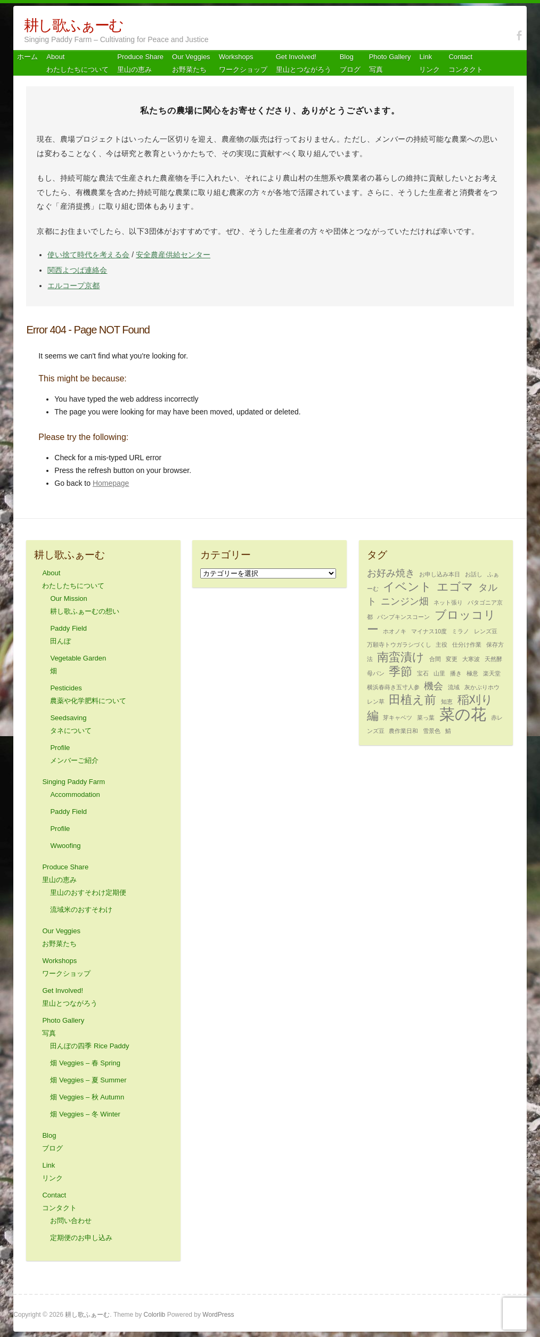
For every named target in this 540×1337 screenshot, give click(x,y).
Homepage (111, 483)
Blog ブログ (350, 63)
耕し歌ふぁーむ (73, 25)
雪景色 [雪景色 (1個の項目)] (431, 731)
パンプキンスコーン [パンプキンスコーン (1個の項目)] (403, 617)
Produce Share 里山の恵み (140, 63)
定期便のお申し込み (81, 1238)
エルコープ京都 (73, 285)
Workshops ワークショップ (243, 63)
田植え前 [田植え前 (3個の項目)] (412, 699)
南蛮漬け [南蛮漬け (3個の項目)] (400, 657)
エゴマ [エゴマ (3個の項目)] (455, 586)
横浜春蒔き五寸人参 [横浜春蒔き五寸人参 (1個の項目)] (393, 687)
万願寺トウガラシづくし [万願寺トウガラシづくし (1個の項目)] (399, 644)
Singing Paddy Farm (73, 782)
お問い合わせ (71, 1221)
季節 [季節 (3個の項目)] (400, 671)
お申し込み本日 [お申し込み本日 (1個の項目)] (439, 574)
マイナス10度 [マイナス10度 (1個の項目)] (429, 631)
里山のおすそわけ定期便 (88, 892)
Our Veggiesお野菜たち (191, 63)
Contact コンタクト (465, 63)
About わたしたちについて (77, 63)
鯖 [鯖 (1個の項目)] (448, 731)
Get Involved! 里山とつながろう (303, 63)
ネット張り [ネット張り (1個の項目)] (448, 602)
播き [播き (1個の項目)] (456, 673)
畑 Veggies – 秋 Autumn (87, 1097)
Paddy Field (68, 812)
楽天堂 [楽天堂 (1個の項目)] (492, 673)
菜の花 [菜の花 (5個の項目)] (462, 714)
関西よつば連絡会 (77, 270)
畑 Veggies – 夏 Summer (88, 1080)
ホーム (27, 57)
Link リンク (429, 63)
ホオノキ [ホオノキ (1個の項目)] (394, 631)
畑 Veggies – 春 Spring (85, 1063)
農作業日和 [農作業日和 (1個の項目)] (403, 731)
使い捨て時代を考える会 (88, 254)
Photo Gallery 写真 (390, 63)
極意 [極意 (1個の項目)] (472, 673)
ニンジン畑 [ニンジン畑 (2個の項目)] (405, 601)
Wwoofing (65, 846)
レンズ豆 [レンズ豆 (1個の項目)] (485, 631)
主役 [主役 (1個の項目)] (441, 644)
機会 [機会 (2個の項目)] (433, 686)
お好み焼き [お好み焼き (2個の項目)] (391, 573)
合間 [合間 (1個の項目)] (435, 659)
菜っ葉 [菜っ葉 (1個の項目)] (426, 717)
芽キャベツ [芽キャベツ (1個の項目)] (397, 717)
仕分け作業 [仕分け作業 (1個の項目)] (466, 644)
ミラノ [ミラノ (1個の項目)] (460, 631)
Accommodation (75, 794)
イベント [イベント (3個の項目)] (407, 586)
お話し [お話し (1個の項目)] (473, 574)
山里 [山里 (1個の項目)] (439, 673)
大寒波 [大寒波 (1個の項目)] (471, 659)
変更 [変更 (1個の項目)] (451, 659)
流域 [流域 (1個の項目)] (454, 687)
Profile (60, 829)
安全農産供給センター (173, 254)
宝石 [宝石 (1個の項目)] (423, 673)
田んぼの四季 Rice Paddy (89, 1046)
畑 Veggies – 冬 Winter (85, 1114)
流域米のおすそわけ (81, 910)
